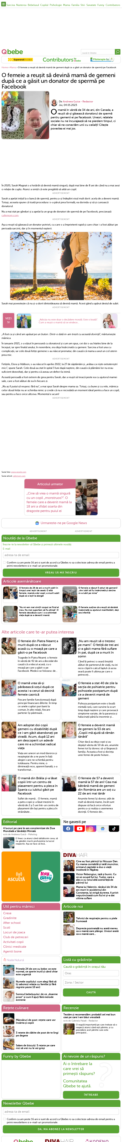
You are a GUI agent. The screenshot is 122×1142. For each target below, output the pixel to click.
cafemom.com (10, 215)
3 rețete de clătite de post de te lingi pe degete (37, 1033)
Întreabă (91, 1093)
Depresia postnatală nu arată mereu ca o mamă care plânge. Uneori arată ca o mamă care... (97, 930)
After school (11, 921)
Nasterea (21, 5)
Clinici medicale (14, 945)
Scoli (6, 926)
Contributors (113, 5)
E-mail (6, 546)
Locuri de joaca (14, 931)
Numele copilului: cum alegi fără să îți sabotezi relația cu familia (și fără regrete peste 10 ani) (36, 983)
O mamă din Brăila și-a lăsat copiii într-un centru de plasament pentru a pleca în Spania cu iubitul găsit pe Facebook (38, 784)
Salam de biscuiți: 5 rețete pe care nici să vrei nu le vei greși (35, 1045)
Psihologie (56, 5)
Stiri (83, 5)
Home (5, 67)
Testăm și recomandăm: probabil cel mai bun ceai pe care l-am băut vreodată (89, 1014)
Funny (100, 5)
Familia (75, 5)
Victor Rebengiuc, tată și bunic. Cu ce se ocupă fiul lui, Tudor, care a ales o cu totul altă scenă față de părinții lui (96, 877)
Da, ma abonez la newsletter (61, 1128)
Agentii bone (12, 950)
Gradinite (10, 916)
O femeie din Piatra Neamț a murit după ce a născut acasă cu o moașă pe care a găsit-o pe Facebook (38, 645)
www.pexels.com (18, 470)
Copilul (44, 5)
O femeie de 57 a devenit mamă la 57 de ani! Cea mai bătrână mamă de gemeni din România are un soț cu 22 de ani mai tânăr (97, 784)
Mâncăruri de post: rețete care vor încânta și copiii (36, 1020)
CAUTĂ (91, 992)
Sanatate (91, 5)
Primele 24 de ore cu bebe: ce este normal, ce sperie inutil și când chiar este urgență (37, 970)
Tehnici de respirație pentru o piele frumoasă (96, 918)
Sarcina (11, 5)
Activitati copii (13, 940)
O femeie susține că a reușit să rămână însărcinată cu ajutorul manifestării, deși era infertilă (98, 608)
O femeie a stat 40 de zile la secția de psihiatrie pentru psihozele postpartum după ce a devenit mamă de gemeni (98, 689)
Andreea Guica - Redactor (78, 101)
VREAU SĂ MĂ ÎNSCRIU (61, 571)
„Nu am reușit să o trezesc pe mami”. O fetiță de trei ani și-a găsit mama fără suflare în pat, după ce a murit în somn (98, 647)
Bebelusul (33, 5)
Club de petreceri (15, 935)
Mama (66, 5)
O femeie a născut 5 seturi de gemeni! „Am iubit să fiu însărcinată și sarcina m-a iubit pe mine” (98, 589)
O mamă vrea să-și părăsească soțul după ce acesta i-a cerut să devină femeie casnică (36, 687)
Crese (7, 911)
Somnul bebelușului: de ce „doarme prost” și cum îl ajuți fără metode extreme (37, 996)
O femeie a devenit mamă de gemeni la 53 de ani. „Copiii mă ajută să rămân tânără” (96, 729)
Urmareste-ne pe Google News (61, 521)
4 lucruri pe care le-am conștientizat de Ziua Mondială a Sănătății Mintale (29, 828)
